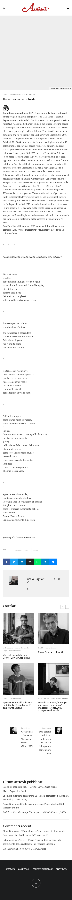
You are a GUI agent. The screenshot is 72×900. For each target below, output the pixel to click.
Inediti (5, 94)
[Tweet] (14, 562)
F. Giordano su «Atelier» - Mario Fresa (21, 839)
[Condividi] (6, 562)
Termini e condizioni (43, 869)
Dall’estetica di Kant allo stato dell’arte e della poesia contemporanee (44, 741)
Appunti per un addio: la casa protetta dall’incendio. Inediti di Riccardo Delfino (17, 705)
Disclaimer (61, 869)
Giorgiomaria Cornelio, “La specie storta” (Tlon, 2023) (27, 737)
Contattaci (23, 869)
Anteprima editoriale (46, 698)
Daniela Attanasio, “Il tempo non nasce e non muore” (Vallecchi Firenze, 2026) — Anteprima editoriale (52, 706)
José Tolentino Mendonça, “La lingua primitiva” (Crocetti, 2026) (34, 812)
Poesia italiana (15, 94)
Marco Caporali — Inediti (50, 652)
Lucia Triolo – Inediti (39, 835)
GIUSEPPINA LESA (12, 848)
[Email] (30, 562)
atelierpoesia (8, 648)
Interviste (25, 648)
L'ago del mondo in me (12, 651)
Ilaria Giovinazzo (22, 550)
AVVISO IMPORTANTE (35, 848)
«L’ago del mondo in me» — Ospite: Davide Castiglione (16, 656)
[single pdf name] (6, 108)
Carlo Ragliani (36, 579)
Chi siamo (10, 869)
